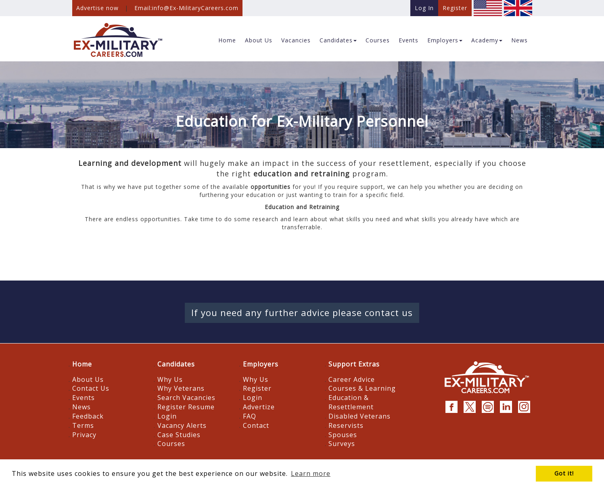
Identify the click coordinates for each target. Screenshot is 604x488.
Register (257, 388)
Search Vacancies (186, 397)
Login (167, 416)
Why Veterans (181, 388)
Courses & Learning (362, 388)
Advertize (259, 406)
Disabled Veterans (359, 416)
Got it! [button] (564, 473)
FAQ (249, 416)
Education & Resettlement (351, 402)
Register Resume (186, 406)
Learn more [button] (310, 473)
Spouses (342, 434)
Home (82, 364)
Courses (171, 443)
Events (83, 397)
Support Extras (354, 364)
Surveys (341, 443)
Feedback (88, 416)
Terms (83, 425)
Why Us (170, 379)
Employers (260, 364)
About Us (88, 379)
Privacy (84, 434)
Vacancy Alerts (182, 425)
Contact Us (90, 388)
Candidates (176, 364)
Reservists (346, 425)
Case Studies (179, 434)
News (81, 406)
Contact (256, 425)
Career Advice (351, 379)
